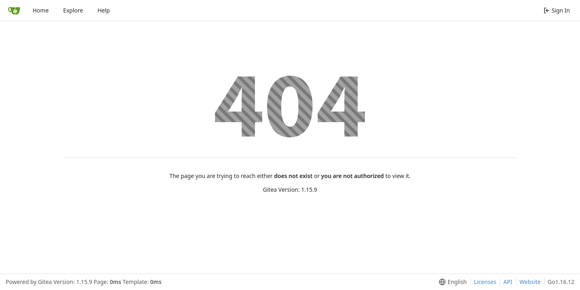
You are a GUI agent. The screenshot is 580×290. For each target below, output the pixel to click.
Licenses (485, 282)
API (507, 282)
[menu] (451, 282)
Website (530, 282)
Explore (73, 10)
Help (103, 10)
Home (41, 10)
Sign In (556, 10)
